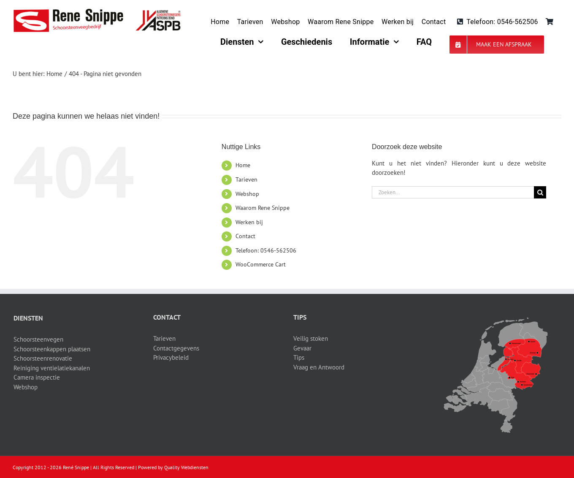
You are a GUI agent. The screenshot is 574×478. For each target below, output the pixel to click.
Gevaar (302, 348)
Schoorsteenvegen (38, 339)
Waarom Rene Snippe (263, 208)
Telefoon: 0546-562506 (266, 250)
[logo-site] (97, 12)
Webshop (247, 194)
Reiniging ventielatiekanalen (52, 368)
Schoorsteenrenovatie (43, 358)
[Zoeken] (540, 192)
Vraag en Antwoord (318, 367)
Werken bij (249, 222)
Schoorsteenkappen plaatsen (52, 349)
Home (243, 165)
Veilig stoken (310, 338)
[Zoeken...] (453, 192)
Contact (245, 236)
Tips (298, 357)
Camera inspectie (37, 377)
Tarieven (246, 179)
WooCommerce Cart (261, 264)
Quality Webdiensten (186, 467)
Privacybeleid (171, 357)
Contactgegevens (176, 348)
